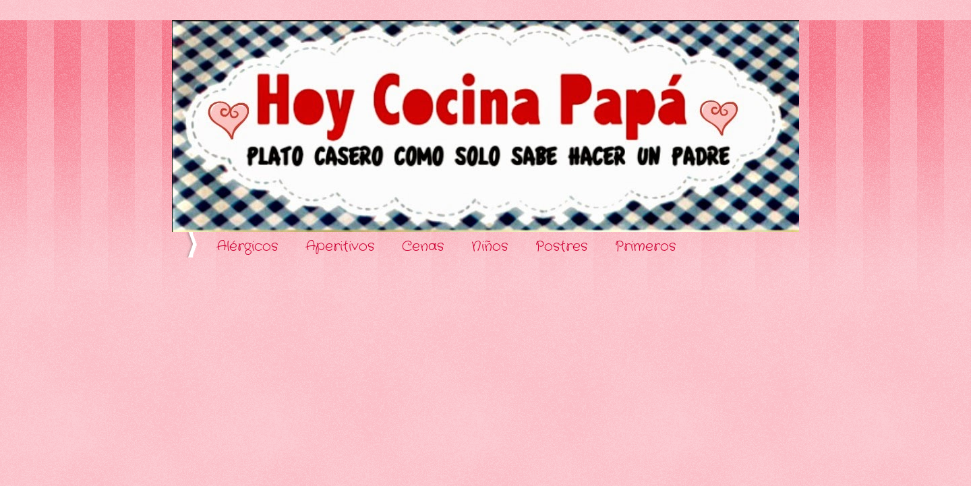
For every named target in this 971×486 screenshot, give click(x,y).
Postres (561, 246)
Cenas (423, 246)
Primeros (645, 246)
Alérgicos (247, 246)
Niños (489, 246)
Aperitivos (339, 246)
